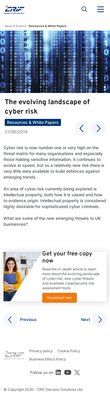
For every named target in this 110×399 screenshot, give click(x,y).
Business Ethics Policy (47, 359)
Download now (59, 297)
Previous (28, 319)
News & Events (15, 26)
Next (85, 319)
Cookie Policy (68, 351)
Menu (100, 9)
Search (84, 9)
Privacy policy (41, 351)
